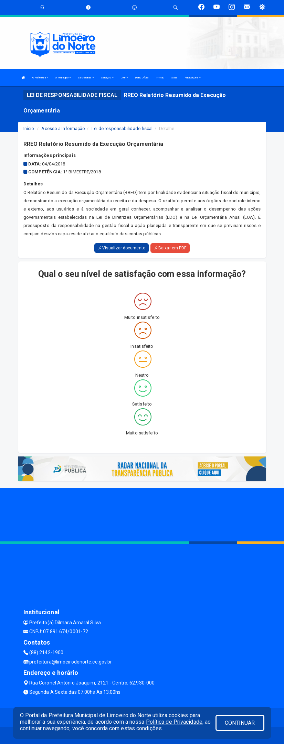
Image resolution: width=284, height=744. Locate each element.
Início (28, 128)
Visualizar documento (121, 248)
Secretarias (86, 77)
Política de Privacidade (174, 722)
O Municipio (63, 77)
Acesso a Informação (63, 128)
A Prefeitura (40, 77)
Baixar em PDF (170, 248)
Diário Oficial (141, 77)
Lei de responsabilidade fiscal (122, 128)
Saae (174, 77)
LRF (124, 77)
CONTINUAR (240, 723)
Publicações (193, 77)
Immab (160, 77)
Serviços (107, 77)
